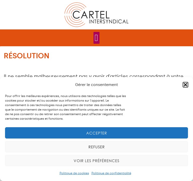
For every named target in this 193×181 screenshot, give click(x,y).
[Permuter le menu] (96, 38)
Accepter (96, 133)
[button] (185, 84)
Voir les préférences (96, 160)
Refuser (96, 147)
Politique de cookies (74, 173)
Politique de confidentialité (111, 173)
